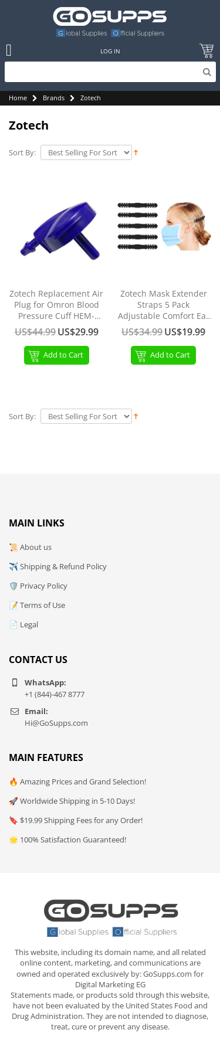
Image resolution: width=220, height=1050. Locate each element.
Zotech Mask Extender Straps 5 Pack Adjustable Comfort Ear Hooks (163, 305)
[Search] (110, 72)
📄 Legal (23, 624)
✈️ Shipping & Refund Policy (58, 566)
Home (18, 97)
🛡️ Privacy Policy (38, 585)
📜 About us (30, 547)
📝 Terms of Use (37, 605)
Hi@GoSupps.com (56, 723)
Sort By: (22, 153)
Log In (110, 51)
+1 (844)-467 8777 (54, 694)
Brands (54, 97)
